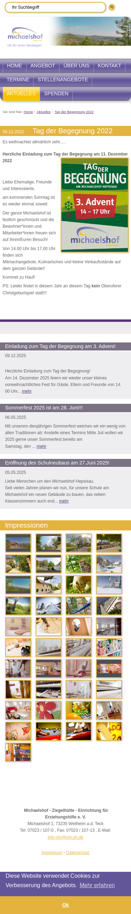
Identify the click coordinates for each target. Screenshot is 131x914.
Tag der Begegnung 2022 (74, 112)
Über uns (76, 65)
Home (14, 65)
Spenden (56, 93)
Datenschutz (77, 852)
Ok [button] (65, 905)
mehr (26, 391)
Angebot (42, 65)
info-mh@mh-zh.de (65, 837)
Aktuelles (21, 93)
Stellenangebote (63, 79)
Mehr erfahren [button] (97, 885)
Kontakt (109, 65)
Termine (18, 79)
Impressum (52, 852)
